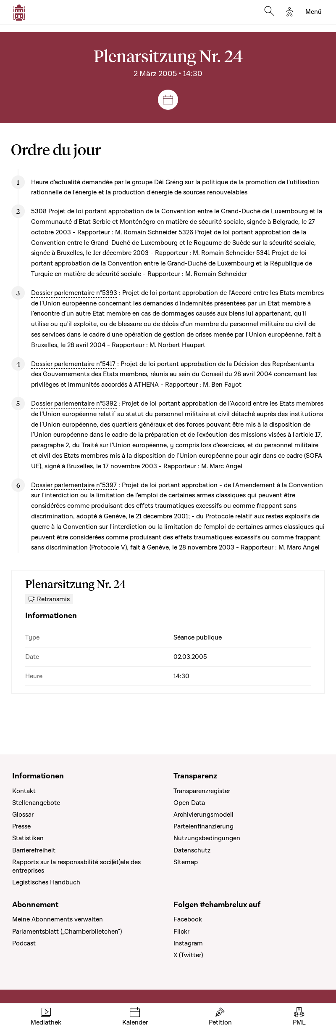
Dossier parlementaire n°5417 (73, 364)
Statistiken (28, 838)
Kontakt (24, 791)
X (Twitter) (188, 955)
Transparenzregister (201, 791)
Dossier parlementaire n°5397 (74, 485)
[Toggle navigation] (313, 12)
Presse (21, 826)
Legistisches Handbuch (46, 882)
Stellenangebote (36, 803)
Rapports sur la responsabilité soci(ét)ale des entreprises (76, 866)
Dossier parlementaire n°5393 (74, 293)
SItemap (185, 862)
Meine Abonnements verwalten (57, 919)
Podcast (24, 943)
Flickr (181, 931)
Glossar (23, 814)
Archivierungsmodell (203, 814)
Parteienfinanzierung (203, 826)
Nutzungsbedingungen (206, 838)
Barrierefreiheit (33, 850)
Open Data (189, 803)
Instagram (188, 943)
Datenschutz (191, 850)
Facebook (187, 919)
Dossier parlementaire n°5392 (74, 403)
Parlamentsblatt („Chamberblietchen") (67, 931)
